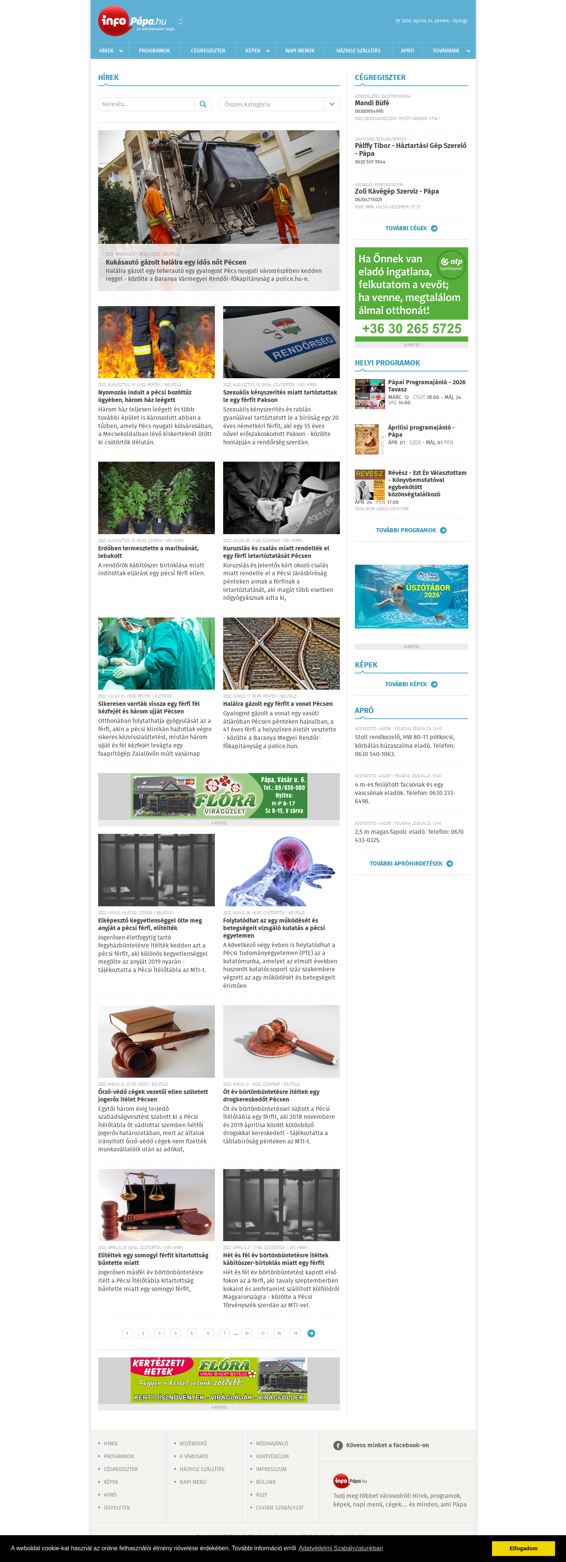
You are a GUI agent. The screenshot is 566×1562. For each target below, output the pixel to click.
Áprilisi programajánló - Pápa (421, 431)
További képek (406, 684)
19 (295, 1333)
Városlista (181, 21)
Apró (407, 51)
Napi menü (193, 1482)
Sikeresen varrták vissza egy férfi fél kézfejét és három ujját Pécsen (149, 707)
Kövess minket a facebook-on (387, 1445)
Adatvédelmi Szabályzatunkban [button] (341, 1548)
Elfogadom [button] (524, 1548)
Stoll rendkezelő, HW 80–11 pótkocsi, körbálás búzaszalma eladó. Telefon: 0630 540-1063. (405, 746)
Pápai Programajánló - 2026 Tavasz (427, 386)
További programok (406, 530)
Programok (154, 51)
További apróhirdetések (406, 863)
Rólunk (266, 1482)
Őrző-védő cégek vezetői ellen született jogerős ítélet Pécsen (153, 1096)
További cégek (406, 228)
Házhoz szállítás (358, 51)
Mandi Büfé (372, 103)
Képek (253, 51)
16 (247, 1333)
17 (263, 1333)
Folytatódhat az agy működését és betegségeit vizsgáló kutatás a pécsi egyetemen (274, 928)
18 (279, 1333)
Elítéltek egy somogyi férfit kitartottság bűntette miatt (153, 1259)
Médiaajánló (272, 1444)
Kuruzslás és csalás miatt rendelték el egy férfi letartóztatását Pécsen (276, 552)
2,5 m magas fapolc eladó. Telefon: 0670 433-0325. (409, 836)
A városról (194, 1457)
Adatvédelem (272, 1457)
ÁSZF (261, 1495)
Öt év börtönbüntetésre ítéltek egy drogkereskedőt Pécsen (271, 1096)
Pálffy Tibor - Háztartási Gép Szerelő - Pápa (411, 150)
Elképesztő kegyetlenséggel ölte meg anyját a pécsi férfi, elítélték (150, 924)
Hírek (106, 51)
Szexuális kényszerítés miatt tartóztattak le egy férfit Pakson (280, 396)
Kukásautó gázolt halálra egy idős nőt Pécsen (176, 262)
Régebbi (311, 1333)
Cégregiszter (208, 51)
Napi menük (300, 51)
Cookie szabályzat (280, 1508)
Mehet (202, 104)
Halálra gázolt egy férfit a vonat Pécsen (278, 704)
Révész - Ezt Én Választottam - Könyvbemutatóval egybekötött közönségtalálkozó (427, 484)
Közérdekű (193, 1444)
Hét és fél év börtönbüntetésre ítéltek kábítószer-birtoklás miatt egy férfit (275, 1259)
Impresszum (271, 1469)
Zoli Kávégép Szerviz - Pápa (397, 191)
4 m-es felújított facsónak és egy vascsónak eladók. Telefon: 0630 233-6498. (405, 793)
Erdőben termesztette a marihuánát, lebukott (148, 552)
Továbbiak (446, 51)
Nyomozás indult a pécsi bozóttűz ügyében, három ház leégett (144, 396)
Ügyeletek (117, 1508)
